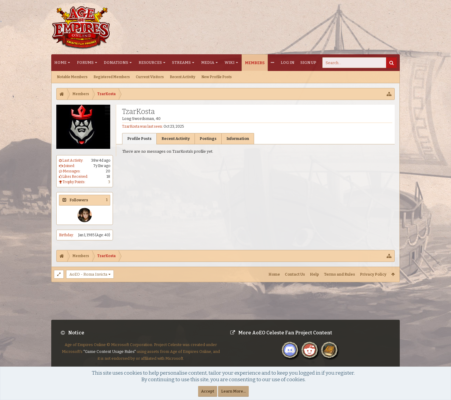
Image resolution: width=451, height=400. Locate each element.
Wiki (229, 62)
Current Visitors (150, 77)
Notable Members (72, 77)
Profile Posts (139, 138)
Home (60, 62)
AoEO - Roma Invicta (88, 274)
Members (255, 63)
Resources (150, 62)
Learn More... (233, 391)
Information (237, 138)
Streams (181, 62)
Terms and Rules (339, 274)
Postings (208, 138)
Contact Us (295, 274)
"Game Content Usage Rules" (109, 356)
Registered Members (112, 77)
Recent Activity (182, 77)
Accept (207, 391)
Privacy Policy (373, 274)
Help (314, 274)
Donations (116, 62)
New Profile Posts (216, 77)
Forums (85, 62)
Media (207, 62)
